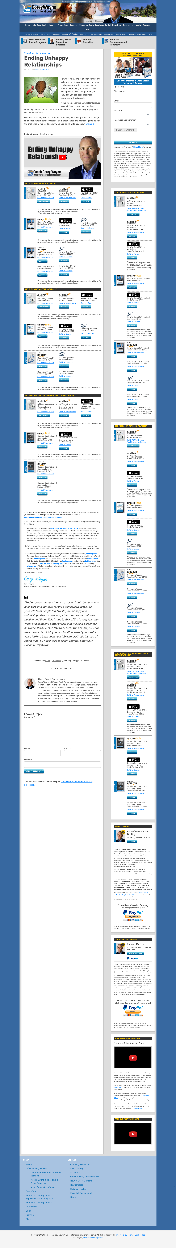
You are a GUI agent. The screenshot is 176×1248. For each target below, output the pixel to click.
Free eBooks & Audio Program (37, 41)
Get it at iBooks (65, 229)
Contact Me (128, 25)
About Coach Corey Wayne (43, 1187)
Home (27, 25)
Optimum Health (121, 34)
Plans (88, 30)
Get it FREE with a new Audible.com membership (136, 210)
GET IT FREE (43, 201)
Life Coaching (45, 34)
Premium (147, 25)
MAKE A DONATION (135, 953)
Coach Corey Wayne (42, 69)
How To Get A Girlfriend (93, 34)
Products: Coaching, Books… (39, 1202)
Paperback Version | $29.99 (137, 383)
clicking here (118, 1087)
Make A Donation (88, 41)
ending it (90, 124)
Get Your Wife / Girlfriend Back (72, 34)
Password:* (119, 110)
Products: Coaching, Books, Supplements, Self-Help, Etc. (95, 25)
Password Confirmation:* (125, 120)
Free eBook (63, 25)
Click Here (138, 147)
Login (138, 25)
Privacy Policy (121, 1235)
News (150, 34)
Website (28, 759)
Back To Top (140, 1235)
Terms (131, 1235)
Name (27, 748)
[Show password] (148, 114)
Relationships (108, 34)
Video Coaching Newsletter (37, 53)
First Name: (119, 91)
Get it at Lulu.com (87, 228)
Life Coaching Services (44, 25)
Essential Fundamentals (137, 34)
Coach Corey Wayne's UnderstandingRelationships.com (39, 7)
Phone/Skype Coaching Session (63, 42)
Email (67, 748)
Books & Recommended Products (118, 42)
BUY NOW (64, 201)
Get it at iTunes (86, 198)
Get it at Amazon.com (45, 198)
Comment (29, 717)
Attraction (56, 34)
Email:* (117, 101)
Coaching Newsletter (31, 34)
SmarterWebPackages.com (93, 1238)
